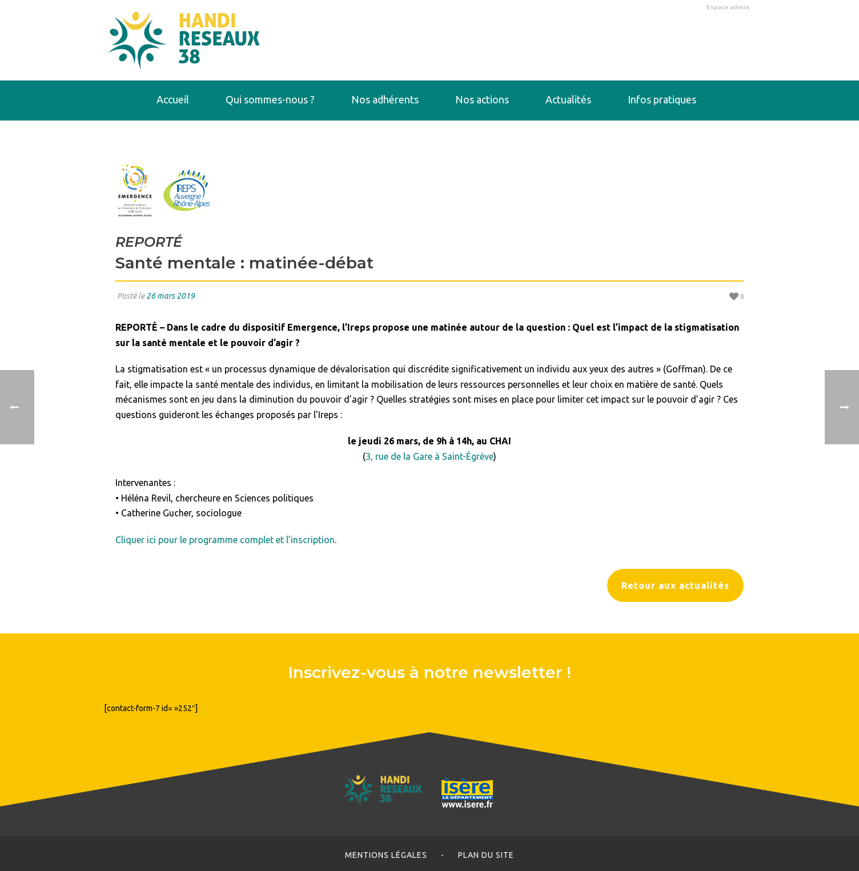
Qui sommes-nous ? (270, 99)
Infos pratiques (662, 99)
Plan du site (486, 855)
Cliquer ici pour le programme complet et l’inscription (225, 540)
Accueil (172, 99)
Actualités (568, 99)
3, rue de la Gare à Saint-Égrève (429, 456)
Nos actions (482, 99)
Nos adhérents (385, 99)
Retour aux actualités (675, 585)
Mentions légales (386, 855)
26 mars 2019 (170, 295)
